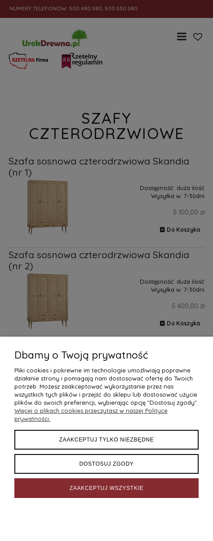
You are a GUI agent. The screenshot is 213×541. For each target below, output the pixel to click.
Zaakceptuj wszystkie (107, 488)
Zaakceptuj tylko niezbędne (106, 440)
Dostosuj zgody (107, 464)
